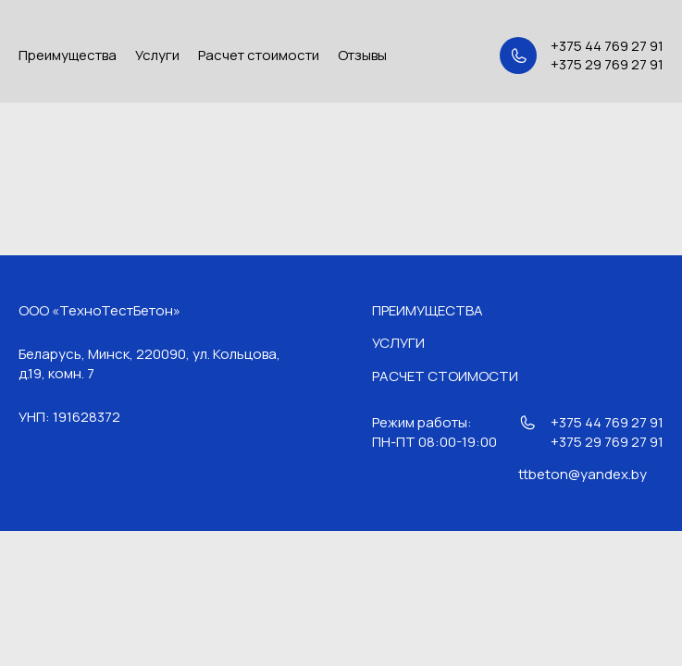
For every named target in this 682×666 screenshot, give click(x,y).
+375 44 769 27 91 (607, 46)
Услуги (157, 55)
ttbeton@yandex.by (582, 474)
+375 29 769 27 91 (607, 65)
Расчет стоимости (258, 55)
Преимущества (68, 55)
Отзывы (362, 55)
